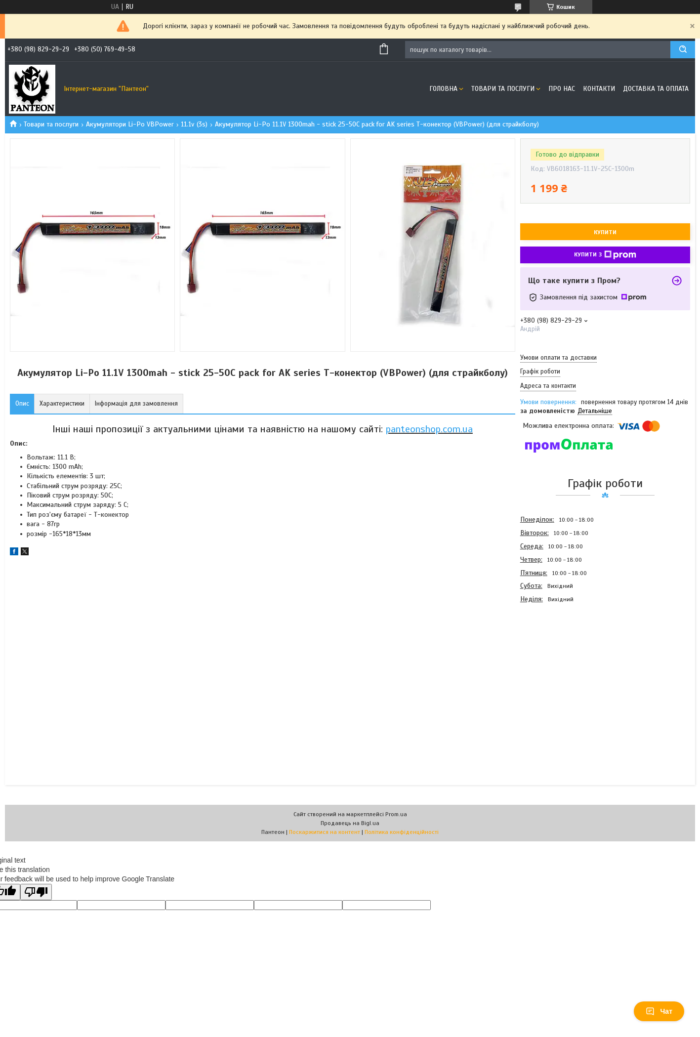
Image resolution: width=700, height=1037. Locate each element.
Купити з (605, 254)
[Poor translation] (36, 892)
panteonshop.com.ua (429, 429)
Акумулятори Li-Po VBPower (130, 124)
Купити (605, 232)
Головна (443, 88)
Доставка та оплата (656, 88)
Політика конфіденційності (402, 832)
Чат (659, 1011)
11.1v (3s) (194, 124)
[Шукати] (682, 49)
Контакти (599, 88)
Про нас (561, 88)
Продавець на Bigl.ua (350, 823)
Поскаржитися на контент (324, 832)
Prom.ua (396, 814)
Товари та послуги (503, 88)
